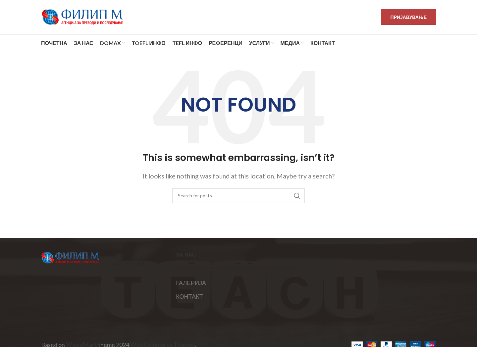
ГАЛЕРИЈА (191, 282)
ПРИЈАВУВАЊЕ (409, 17)
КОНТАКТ (189, 296)
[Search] (238, 195)
